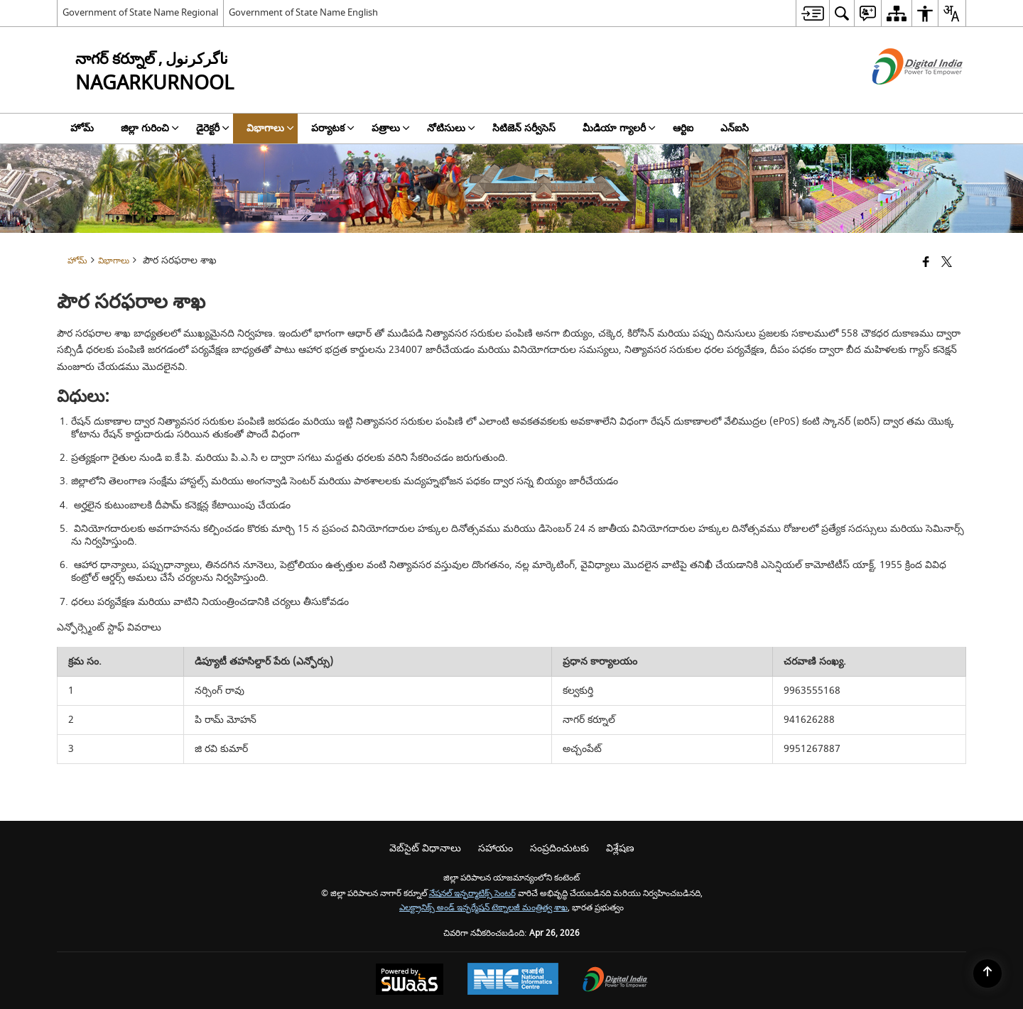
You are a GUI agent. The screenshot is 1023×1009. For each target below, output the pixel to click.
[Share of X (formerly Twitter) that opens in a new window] (947, 263)
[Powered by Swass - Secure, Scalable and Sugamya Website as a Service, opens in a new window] (409, 981)
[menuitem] (812, 13)
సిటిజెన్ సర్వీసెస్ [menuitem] (524, 128)
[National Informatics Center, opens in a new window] (513, 980)
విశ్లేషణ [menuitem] (620, 848)
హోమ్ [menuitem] (82, 128)
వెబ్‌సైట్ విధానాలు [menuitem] (425, 848)
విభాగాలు (113, 261)
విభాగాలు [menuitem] (270, 128)
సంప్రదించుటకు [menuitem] (559, 848)
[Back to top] (987, 973)
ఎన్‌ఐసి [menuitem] (734, 128)
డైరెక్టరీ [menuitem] (212, 128)
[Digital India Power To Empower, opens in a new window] (615, 981)
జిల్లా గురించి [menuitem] (150, 128)
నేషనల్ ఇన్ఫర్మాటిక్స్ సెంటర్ (472, 894)
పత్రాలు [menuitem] (391, 128)
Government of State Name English (303, 12)
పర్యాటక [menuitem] (332, 128)
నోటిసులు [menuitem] (451, 128)
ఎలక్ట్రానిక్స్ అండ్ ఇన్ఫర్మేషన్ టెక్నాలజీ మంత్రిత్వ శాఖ (483, 908)
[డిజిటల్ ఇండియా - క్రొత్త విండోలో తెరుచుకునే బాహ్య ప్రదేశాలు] (899, 96)
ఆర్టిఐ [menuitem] (683, 128)
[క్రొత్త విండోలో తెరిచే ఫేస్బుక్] (926, 263)
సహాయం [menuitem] (495, 848)
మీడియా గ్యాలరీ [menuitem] (619, 128)
